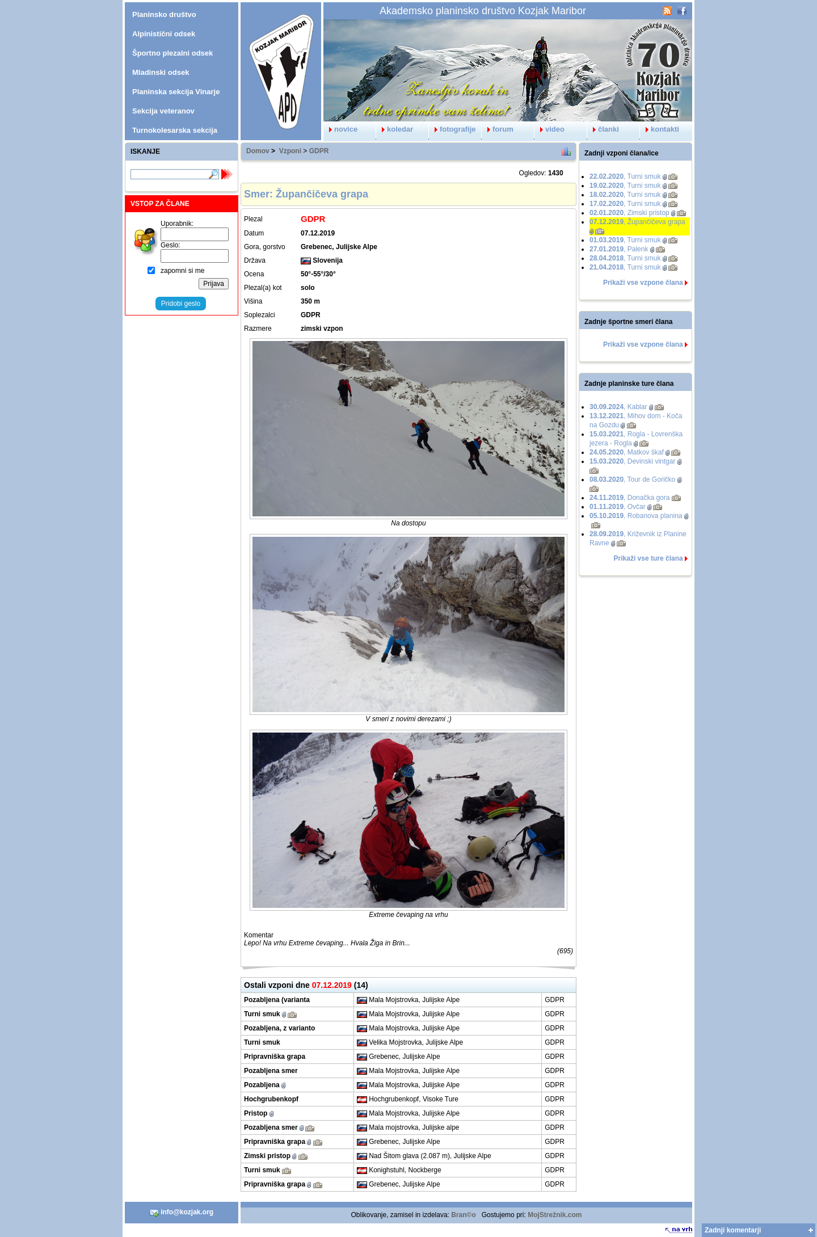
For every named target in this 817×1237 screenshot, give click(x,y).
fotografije (452, 129)
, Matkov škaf (626, 452)
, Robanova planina (635, 516)
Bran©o (463, 1215)
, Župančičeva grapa (637, 222)
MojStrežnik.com (555, 1215)
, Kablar (618, 407)
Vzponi (290, 151)
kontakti (659, 129)
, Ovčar (617, 507)
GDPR (319, 151)
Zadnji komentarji (733, 1230)
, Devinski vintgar (632, 461)
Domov (257, 151)
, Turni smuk (624, 176)
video (549, 129)
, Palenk (618, 249)
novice (340, 129)
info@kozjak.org (181, 1212)
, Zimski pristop (629, 213)
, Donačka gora (629, 498)
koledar (394, 129)
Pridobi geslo (180, 304)
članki (603, 129)
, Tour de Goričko (632, 479)
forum (497, 129)
